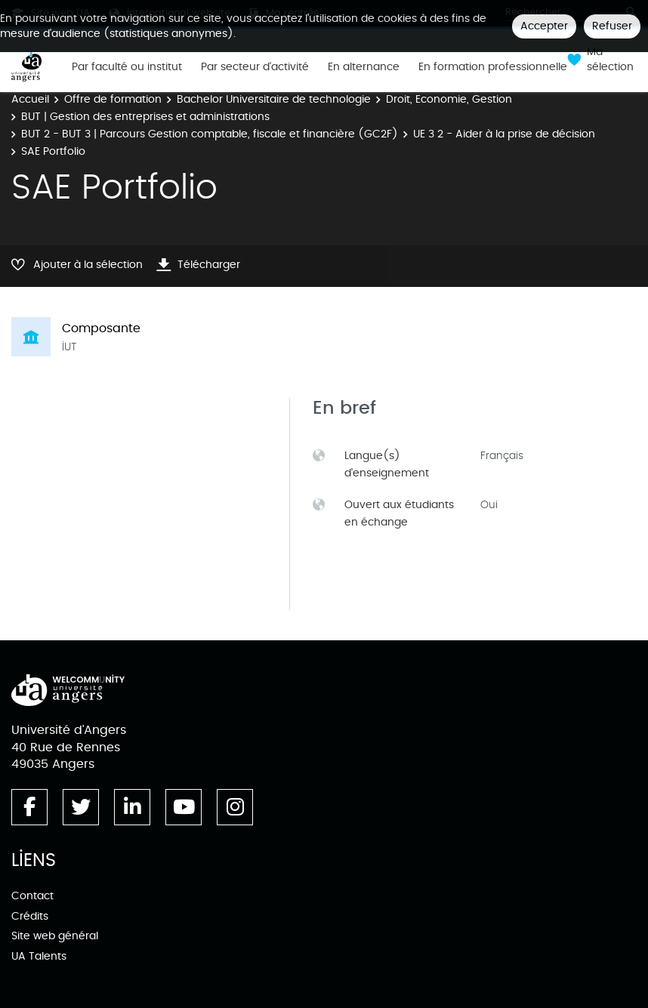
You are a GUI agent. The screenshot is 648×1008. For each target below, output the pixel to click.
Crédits (29, 916)
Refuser (612, 26)
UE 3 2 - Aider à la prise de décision (504, 134)
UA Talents (38, 956)
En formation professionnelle (492, 67)
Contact (32, 896)
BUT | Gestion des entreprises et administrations (145, 117)
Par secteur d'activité (255, 67)
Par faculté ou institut (127, 67)
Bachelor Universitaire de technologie (274, 99)
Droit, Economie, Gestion (449, 99)
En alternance (364, 67)
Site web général (54, 936)
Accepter (544, 26)
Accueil (30, 99)
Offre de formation (113, 99)
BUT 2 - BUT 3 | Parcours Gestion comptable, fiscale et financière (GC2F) (209, 134)
